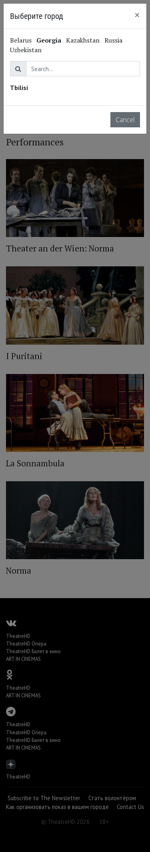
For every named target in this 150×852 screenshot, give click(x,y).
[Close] (137, 15)
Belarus (21, 40)
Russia (113, 40)
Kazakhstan (83, 40)
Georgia (48, 40)
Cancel (125, 119)
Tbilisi (19, 88)
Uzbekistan (26, 49)
